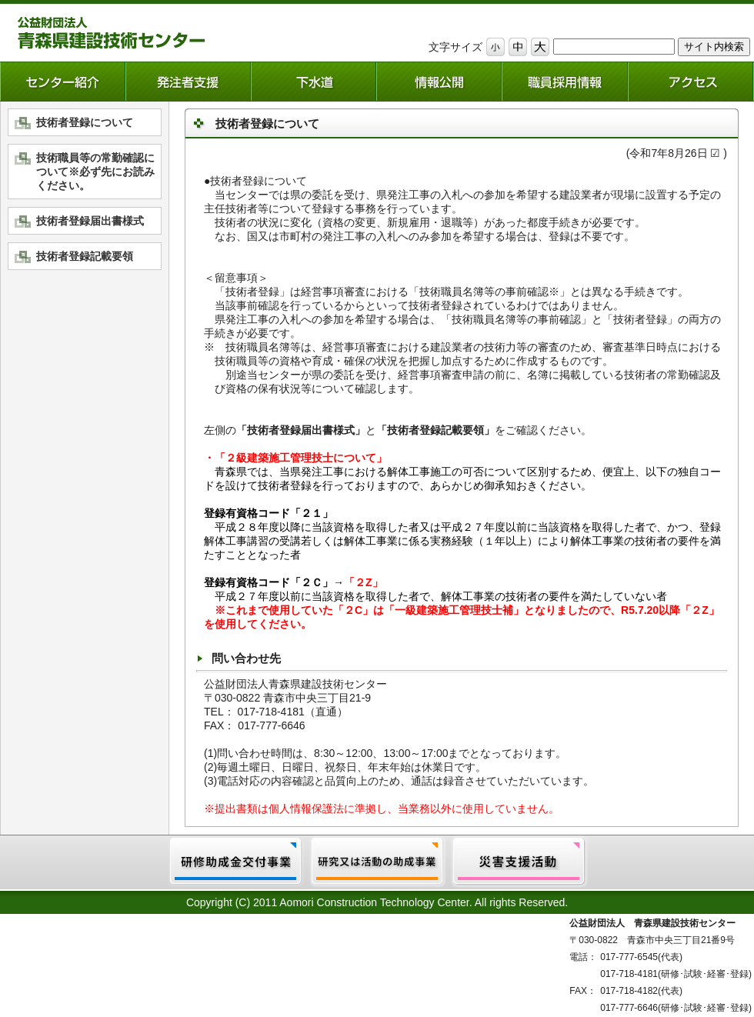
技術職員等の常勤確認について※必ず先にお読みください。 (95, 172)
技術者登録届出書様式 (90, 221)
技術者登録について (84, 122)
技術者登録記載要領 (84, 256)
